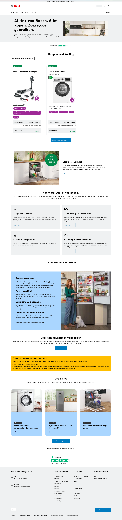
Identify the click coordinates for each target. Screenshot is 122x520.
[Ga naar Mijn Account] (108, 6)
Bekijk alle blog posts (61, 441)
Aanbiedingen (24, 12)
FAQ (40, 12)
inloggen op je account (19, 368)
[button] (61, 58)
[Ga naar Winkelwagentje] (104, 6)
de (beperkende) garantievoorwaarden (32, 322)
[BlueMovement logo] (15, 6)
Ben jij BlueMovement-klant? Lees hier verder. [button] (61, 1)
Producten (14, 12)
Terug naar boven (103, 510)
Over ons (33, 12)
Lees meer (18, 225)
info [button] (40, 125)
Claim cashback (70, 174)
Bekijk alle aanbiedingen (61, 140)
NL (99, 6)
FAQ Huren (58, 368)
